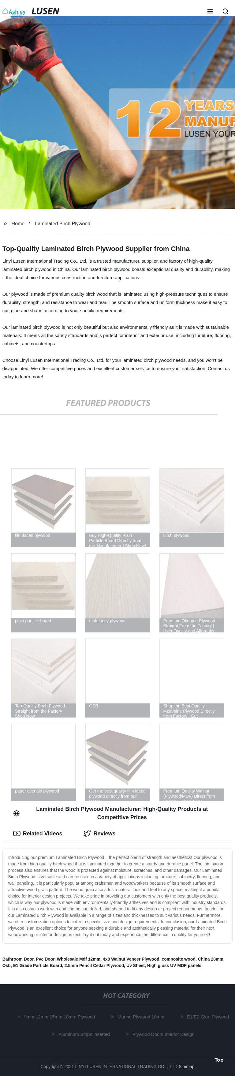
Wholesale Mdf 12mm (78, 959)
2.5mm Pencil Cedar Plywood (94, 965)
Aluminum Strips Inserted (85, 1034)
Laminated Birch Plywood (63, 223)
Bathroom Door (18, 959)
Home (18, 223)
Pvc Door (45, 959)
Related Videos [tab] (37, 833)
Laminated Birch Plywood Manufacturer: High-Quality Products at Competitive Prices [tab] (110, 813)
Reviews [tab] (99, 833)
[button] (210, 12)
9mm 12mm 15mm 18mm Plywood (60, 1016)
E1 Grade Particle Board (37, 965)
